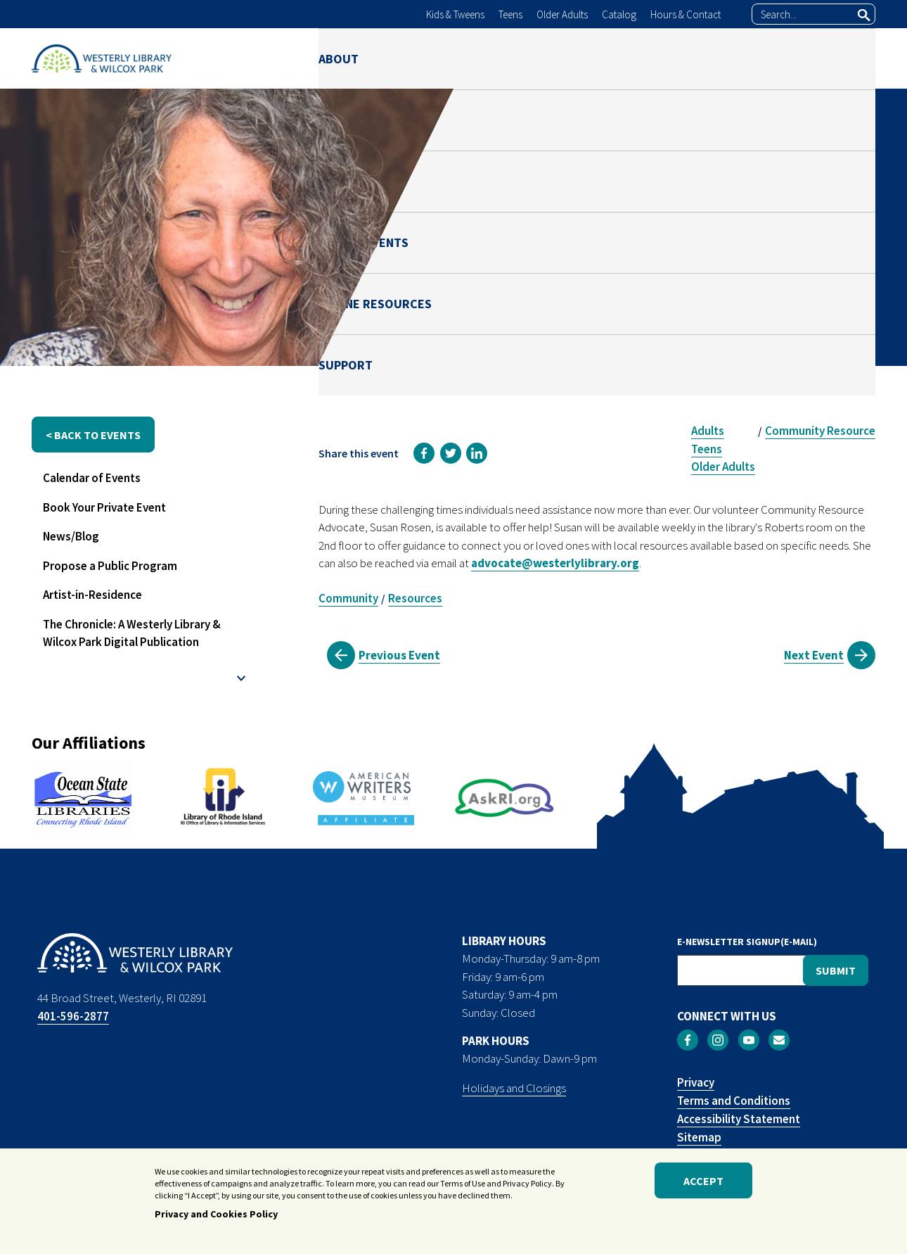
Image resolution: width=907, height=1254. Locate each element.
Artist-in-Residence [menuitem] (92, 594)
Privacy (695, 1082)
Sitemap (699, 1137)
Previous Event (399, 655)
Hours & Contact (685, 14)
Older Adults (562, 14)
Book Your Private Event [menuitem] (104, 507)
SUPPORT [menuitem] (848, 58)
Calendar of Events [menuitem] (92, 478)
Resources (415, 598)
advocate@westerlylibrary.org (555, 563)
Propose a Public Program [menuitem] (110, 566)
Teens (510, 14)
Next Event (814, 655)
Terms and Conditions (733, 1100)
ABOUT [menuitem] (339, 58)
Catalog (619, 14)
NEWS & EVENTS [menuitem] (589, 58)
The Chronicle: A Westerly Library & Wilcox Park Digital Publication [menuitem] (132, 633)
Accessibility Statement (738, 1119)
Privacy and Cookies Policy (216, 1218)
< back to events (93, 435)
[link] (424, 453)
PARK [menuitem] (493, 58)
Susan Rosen (716, 300)
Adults (707, 430)
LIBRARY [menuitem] (418, 58)
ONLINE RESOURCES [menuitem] (728, 58)
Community (348, 598)
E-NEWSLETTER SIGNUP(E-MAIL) (747, 941)
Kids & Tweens (455, 14)
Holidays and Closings (514, 1088)
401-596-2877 (73, 1016)
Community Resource (820, 430)
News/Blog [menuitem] (71, 536)
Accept (703, 1184)
